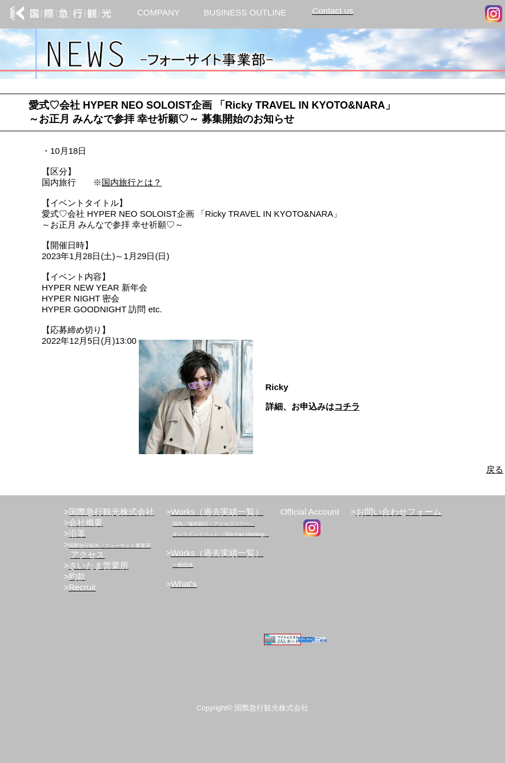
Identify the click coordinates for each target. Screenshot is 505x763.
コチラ (347, 406)
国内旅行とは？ (132, 182)
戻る (494, 469)
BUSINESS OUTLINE (244, 12)
